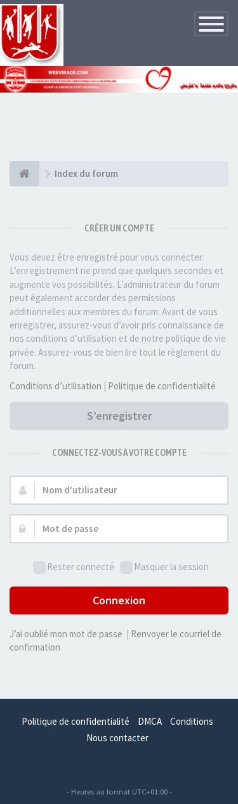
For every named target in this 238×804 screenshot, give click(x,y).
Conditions (191, 721)
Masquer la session (164, 567)
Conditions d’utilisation (56, 386)
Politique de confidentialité (162, 386)
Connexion (119, 600)
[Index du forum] (24, 173)
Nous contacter (117, 738)
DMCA (150, 721)
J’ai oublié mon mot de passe (66, 634)
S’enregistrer (119, 415)
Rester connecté (73, 567)
